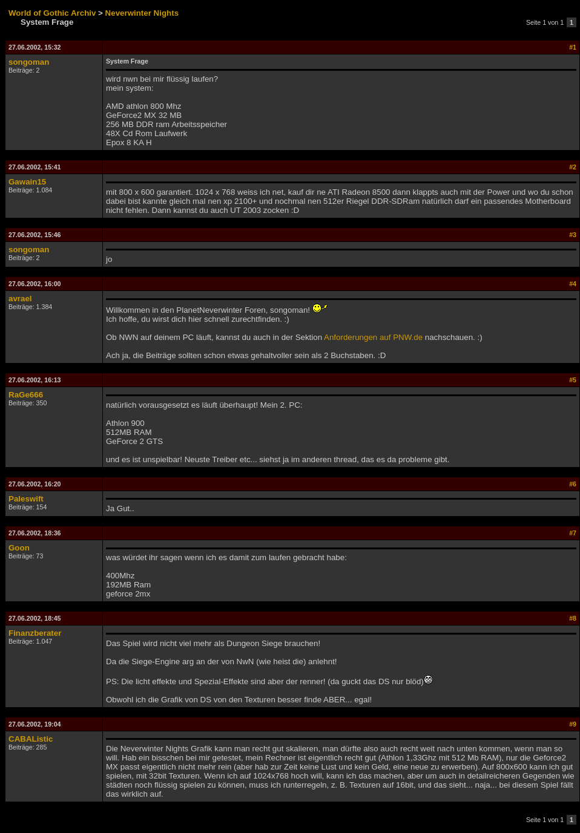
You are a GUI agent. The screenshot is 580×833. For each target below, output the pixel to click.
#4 (572, 283)
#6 (572, 484)
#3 (572, 234)
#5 (572, 380)
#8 (572, 618)
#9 (572, 724)
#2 (572, 167)
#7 (572, 533)
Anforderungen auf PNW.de (373, 337)
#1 (572, 47)
